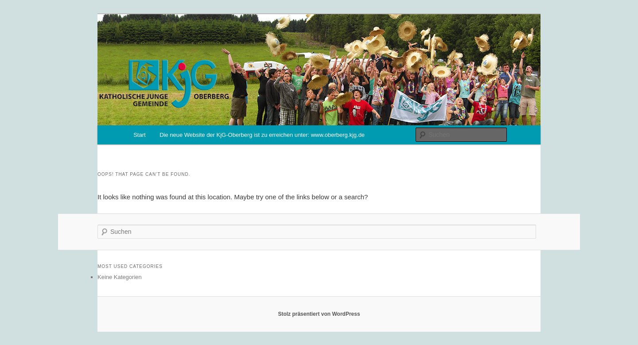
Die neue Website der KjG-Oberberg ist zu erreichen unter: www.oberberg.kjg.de (262, 135)
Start (139, 135)
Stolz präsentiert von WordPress (319, 314)
